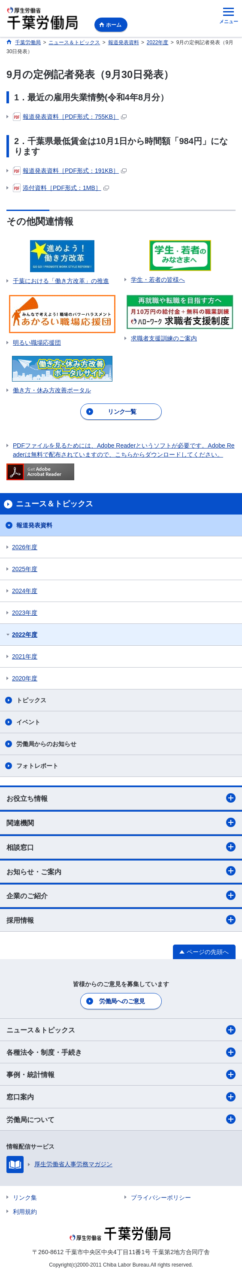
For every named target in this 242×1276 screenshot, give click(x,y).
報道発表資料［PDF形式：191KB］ (70, 171)
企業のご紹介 (121, 895)
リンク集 (25, 1197)
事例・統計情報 (121, 1074)
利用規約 (25, 1211)
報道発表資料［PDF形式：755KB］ (70, 117)
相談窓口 (121, 847)
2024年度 (24, 590)
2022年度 (24, 634)
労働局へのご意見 (122, 1001)
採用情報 (121, 919)
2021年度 (24, 656)
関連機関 (121, 822)
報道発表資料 (34, 525)
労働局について (121, 1119)
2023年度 (24, 612)
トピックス (31, 700)
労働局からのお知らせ (46, 743)
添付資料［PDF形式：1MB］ (61, 188)
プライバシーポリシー (161, 1197)
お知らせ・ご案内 (121, 871)
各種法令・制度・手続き (121, 1052)
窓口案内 (121, 1096)
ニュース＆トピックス (121, 1030)
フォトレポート (37, 765)
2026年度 (24, 547)
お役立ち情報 (121, 798)
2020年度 (24, 678)
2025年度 (24, 569)
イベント (28, 722)
